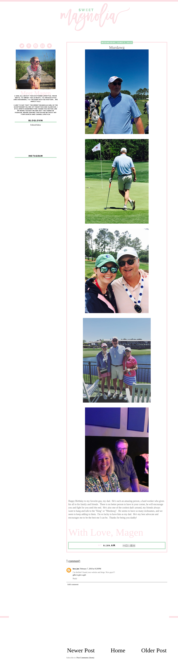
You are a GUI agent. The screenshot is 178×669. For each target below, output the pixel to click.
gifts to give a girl (79, 575)
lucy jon (76, 569)
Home (118, 650)
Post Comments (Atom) (85, 658)
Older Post (154, 650)
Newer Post (81, 650)
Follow (33, 125)
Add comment (72, 584)
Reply (75, 579)
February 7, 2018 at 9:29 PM (90, 569)
